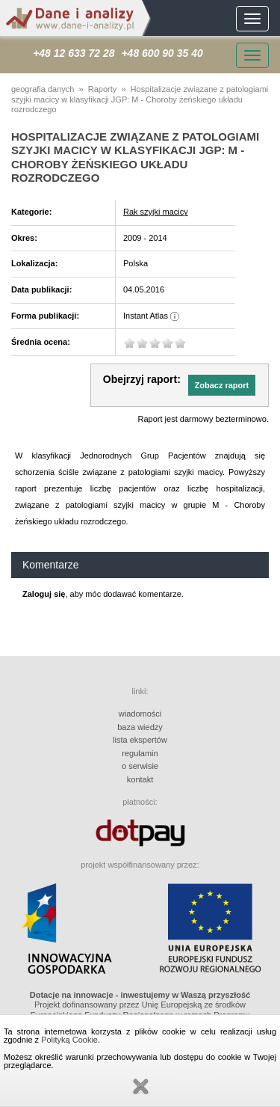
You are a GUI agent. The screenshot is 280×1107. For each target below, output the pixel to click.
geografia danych (42, 89)
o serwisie (140, 765)
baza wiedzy (140, 727)
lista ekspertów (140, 739)
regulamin (140, 753)
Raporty (102, 89)
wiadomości (140, 713)
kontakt (140, 779)
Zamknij (140, 1087)
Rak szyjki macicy (155, 211)
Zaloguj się (43, 593)
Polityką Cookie (69, 1039)
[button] (221, 385)
